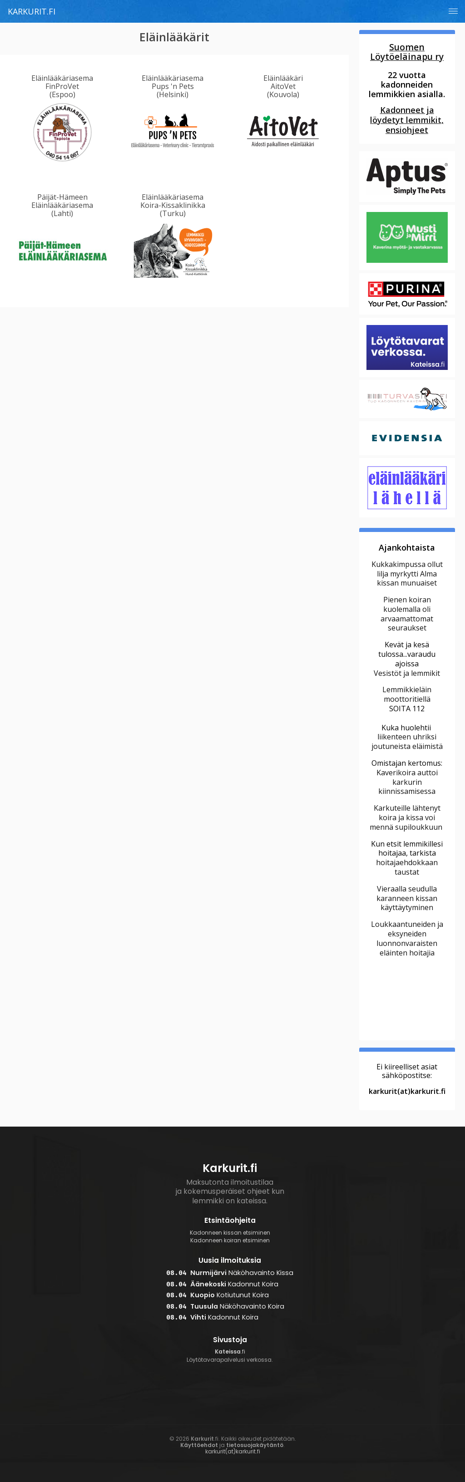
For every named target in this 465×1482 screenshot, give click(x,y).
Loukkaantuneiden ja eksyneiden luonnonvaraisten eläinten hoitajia (407, 938)
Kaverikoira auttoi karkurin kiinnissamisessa (407, 782)
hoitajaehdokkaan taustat (407, 867)
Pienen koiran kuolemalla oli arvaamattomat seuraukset (407, 614)
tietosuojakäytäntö (254, 1445)
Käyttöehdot (199, 1445)
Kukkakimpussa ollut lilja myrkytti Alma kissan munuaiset (407, 573)
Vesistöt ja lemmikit (407, 673)
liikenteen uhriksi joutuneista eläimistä (407, 741)
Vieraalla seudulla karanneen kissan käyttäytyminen (406, 898)
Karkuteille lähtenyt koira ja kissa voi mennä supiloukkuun (407, 817)
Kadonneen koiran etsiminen (230, 1240)
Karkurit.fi (31, 11)
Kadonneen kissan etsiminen (230, 1233)
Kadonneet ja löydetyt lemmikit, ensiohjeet (407, 119)
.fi (230, 1356)
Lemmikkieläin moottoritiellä (406, 694)
